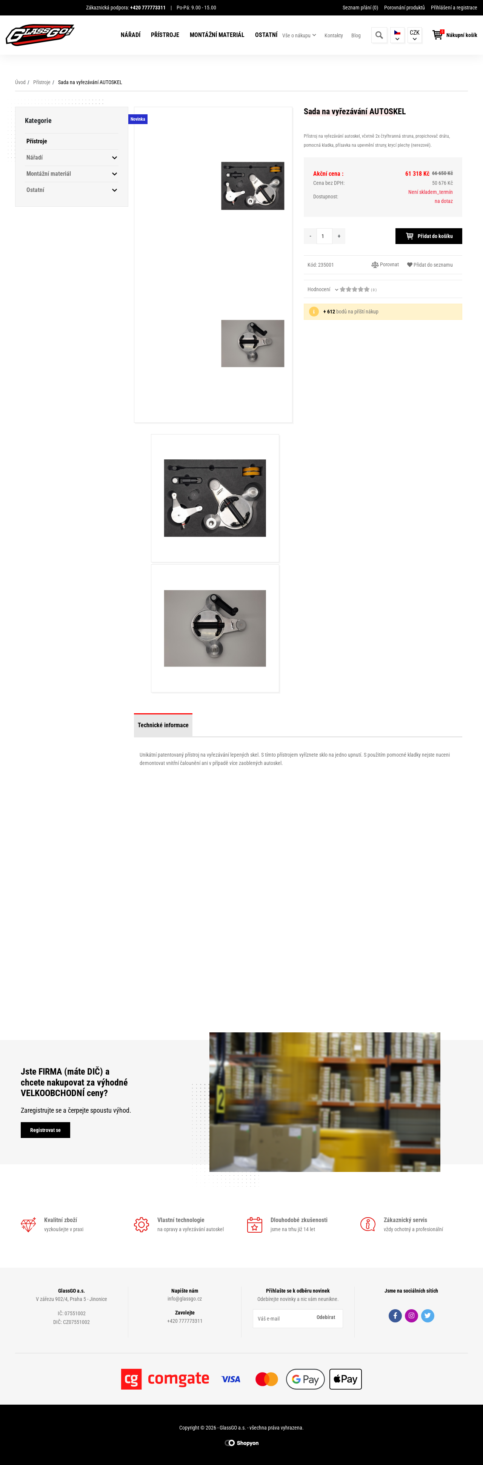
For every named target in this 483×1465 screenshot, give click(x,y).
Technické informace (163, 725)
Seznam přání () (360, 8)
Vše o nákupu (296, 35)
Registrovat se (45, 1130)
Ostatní (266, 34)
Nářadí (130, 34)
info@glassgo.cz (185, 1299)
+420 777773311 (185, 1321)
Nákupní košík (461, 35)
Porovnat (385, 264)
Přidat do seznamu (430, 264)
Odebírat (326, 1317)
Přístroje (165, 34)
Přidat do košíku (429, 236)
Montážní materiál (217, 34)
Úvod (20, 82)
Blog (356, 35)
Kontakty (334, 35)
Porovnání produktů (404, 8)
